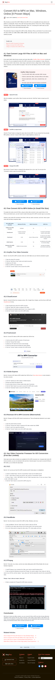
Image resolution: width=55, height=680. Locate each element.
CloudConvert (7, 301)
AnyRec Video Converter (39, 59)
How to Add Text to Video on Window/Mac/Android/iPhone (19, 639)
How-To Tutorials (31, 662)
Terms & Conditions (18, 677)
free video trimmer (37, 375)
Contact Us (21, 660)
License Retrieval (31, 660)
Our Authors (22, 662)
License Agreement (36, 677)
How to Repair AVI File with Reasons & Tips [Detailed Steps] (20, 635)
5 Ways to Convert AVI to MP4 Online (14, 45)
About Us (21, 657)
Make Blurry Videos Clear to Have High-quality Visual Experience (21, 641)
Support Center (31, 657)
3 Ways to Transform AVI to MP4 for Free (15, 46)
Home (21, 647)
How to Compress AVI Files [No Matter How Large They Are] (20, 637)
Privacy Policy (27, 677)
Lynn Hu (19, 17)
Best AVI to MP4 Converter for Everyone (15, 43)
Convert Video (25, 17)
